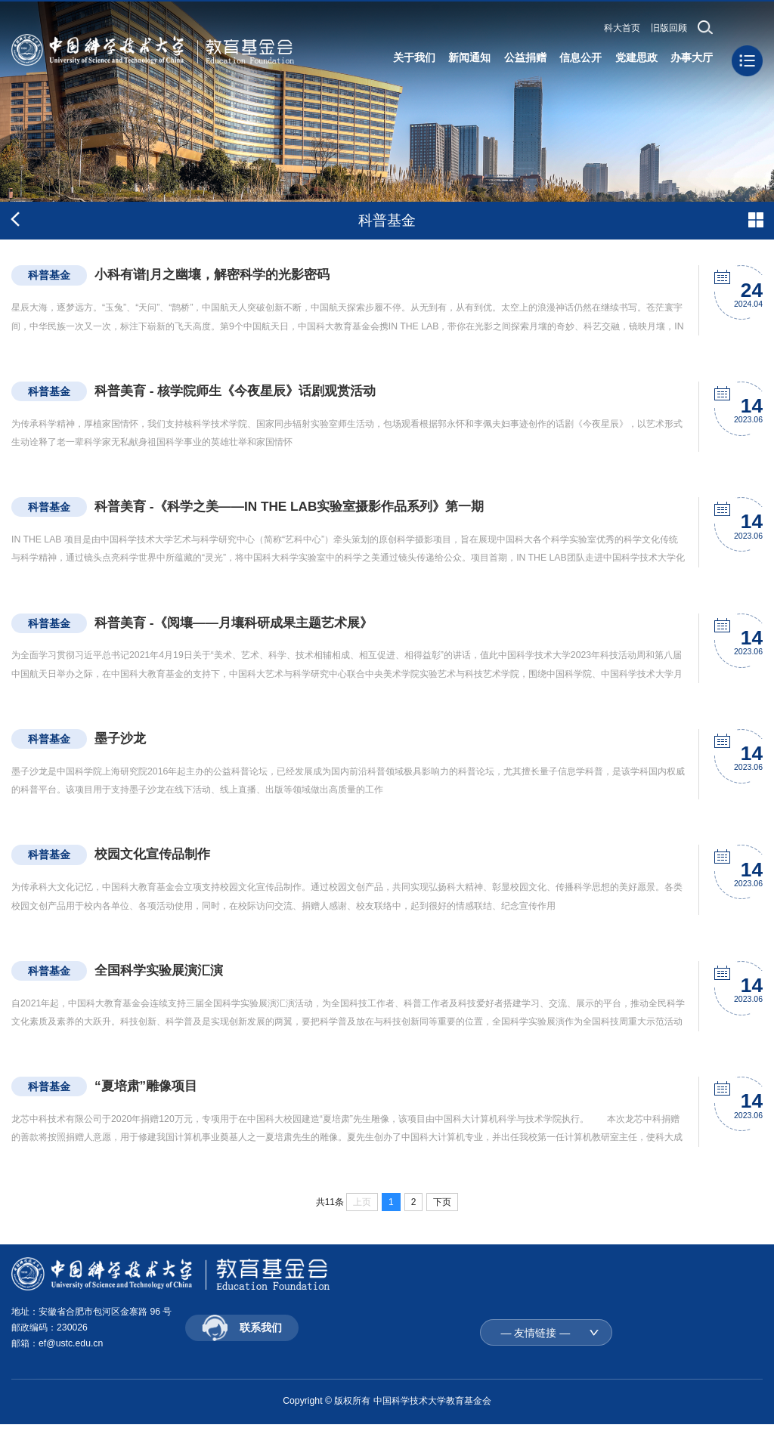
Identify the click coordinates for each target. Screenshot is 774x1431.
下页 (442, 1206)
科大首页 (622, 28)
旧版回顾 (669, 28)
